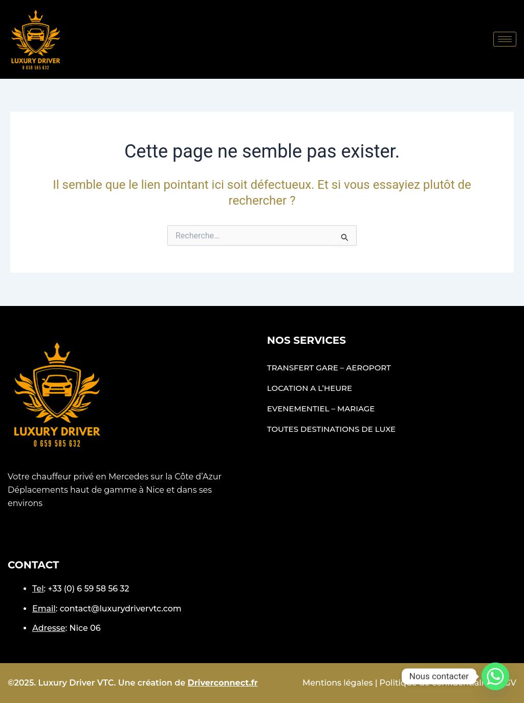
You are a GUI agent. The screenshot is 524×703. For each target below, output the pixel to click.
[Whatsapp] (495, 676)
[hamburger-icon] (504, 39)
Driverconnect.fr (223, 683)
